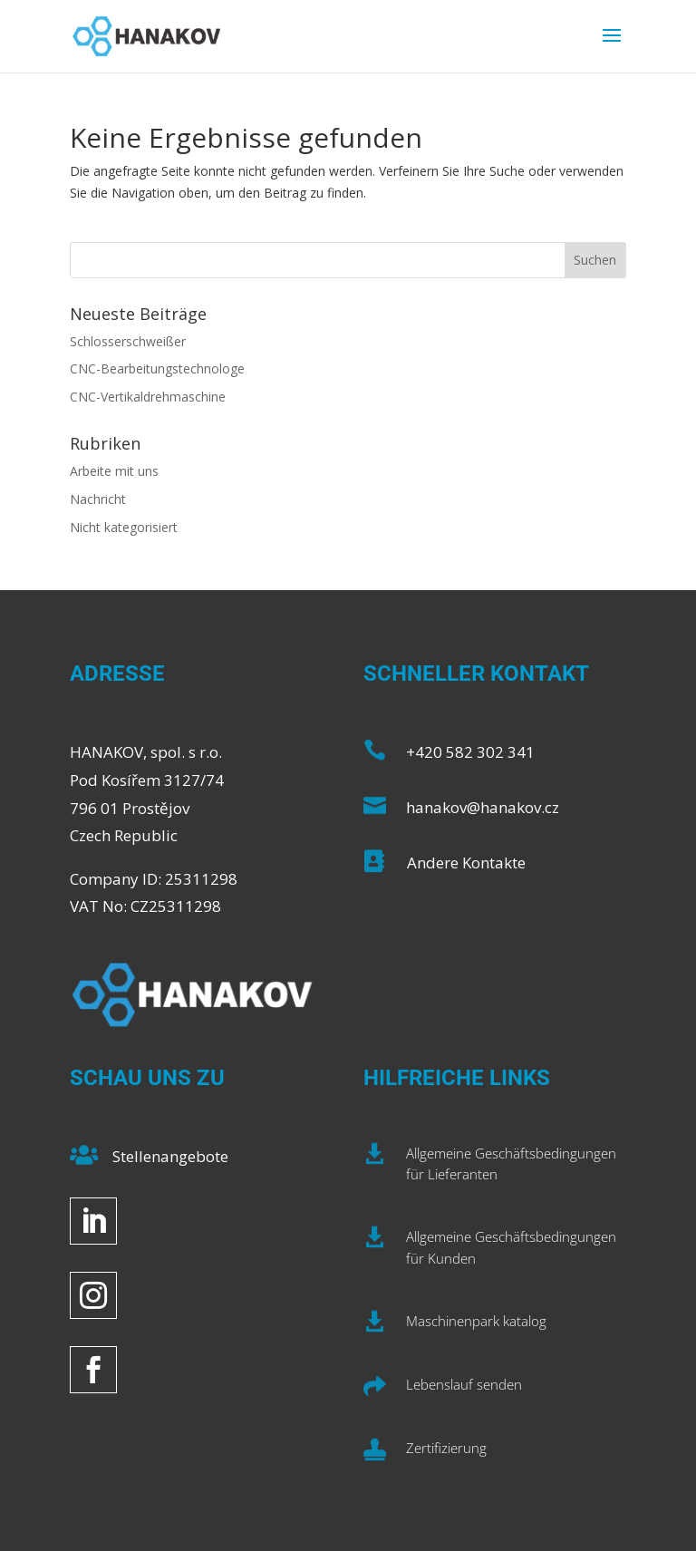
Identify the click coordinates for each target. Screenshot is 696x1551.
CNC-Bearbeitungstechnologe (157, 368)
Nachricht (98, 499)
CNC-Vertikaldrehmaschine (148, 396)
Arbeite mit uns (114, 471)
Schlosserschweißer (128, 341)
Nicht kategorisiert (124, 527)
